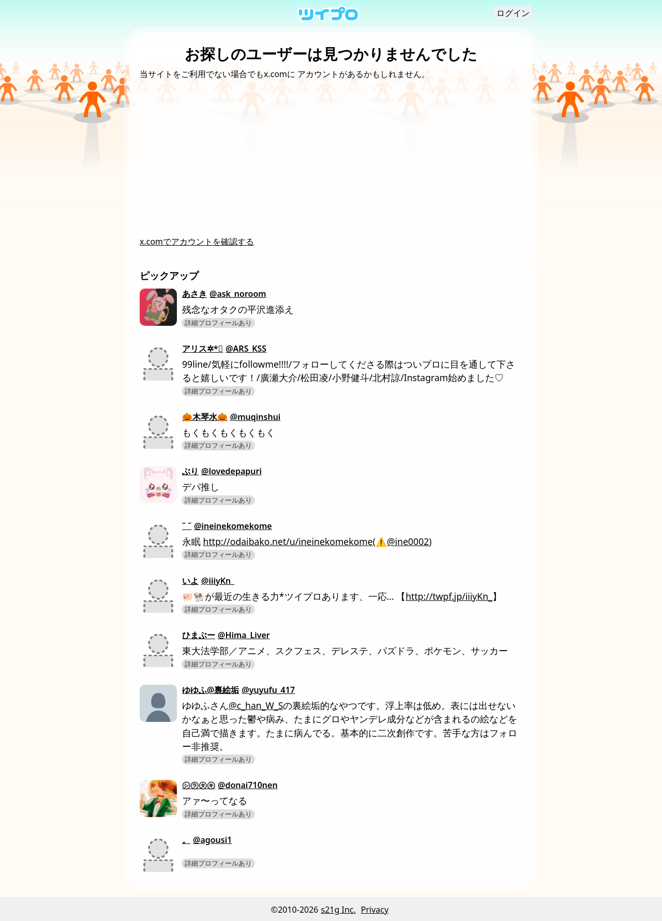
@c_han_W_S (256, 705)
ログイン (513, 13)
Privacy (374, 909)
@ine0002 (408, 541)
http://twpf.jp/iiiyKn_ (448, 596)
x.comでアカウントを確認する (197, 241)
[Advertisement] (331, 157)
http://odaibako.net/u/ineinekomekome (288, 541)
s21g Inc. (338, 909)
